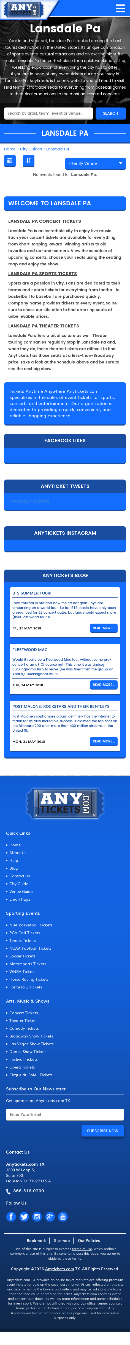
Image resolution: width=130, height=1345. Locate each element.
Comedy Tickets (24, 1028)
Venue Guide (21, 891)
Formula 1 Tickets (25, 987)
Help (13, 860)
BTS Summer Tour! (32, 593)
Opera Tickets (22, 1067)
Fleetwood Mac (29, 649)
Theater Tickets (23, 1020)
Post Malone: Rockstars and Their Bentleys (61, 706)
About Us (17, 852)
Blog (13, 868)
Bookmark (36, 1240)
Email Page (20, 899)
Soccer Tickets (22, 956)
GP (50, 1217)
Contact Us (19, 875)
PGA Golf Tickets (24, 932)
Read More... (104, 628)
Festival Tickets (23, 1059)
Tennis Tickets (22, 940)
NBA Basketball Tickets (31, 925)
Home (15, 844)
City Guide (18, 883)
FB (11, 1217)
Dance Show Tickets (28, 1051)
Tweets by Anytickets (30, 501)
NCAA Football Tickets (30, 948)
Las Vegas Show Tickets (31, 1043)
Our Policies (89, 1240)
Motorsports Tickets (27, 963)
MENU (120, 8)
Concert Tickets (23, 1012)
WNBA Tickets (22, 971)
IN (37, 1217)
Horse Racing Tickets (28, 979)
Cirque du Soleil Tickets (31, 1074)
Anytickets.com (59, 1268)
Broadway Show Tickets (31, 1036)
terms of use (82, 1248)
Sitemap (62, 1240)
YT (63, 1217)
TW (24, 1217)
